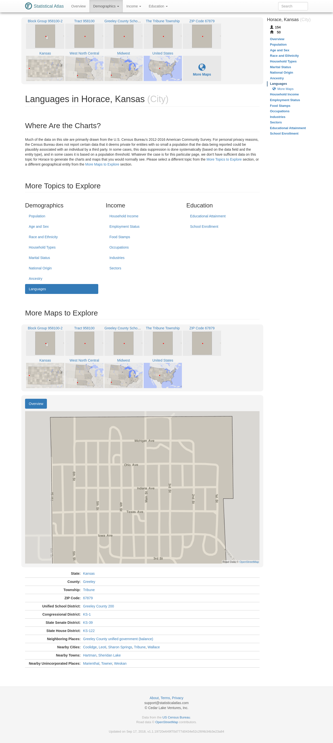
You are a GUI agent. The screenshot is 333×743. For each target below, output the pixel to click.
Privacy (177, 698)
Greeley (89, 582)
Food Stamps (119, 237)
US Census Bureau (176, 717)
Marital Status (39, 258)
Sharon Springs (120, 647)
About (154, 698)
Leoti (102, 647)
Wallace (154, 647)
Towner (106, 663)
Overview (78, 6)
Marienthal (91, 663)
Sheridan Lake (109, 655)
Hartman (90, 655)
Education (158, 6)
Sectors (115, 268)
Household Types (42, 247)
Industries (117, 258)
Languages (37, 289)
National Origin (40, 268)
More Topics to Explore (224, 159)
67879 (88, 598)
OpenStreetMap (166, 722)
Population (37, 216)
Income (134, 6)
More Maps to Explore (102, 164)
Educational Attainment (208, 216)
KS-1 (87, 614)
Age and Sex (39, 227)
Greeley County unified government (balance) (118, 639)
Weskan (120, 663)
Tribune (89, 590)
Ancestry (35, 279)
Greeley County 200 (98, 606)
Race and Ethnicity (43, 237)
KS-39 (88, 623)
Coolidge (90, 647)
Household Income (123, 216)
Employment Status (124, 227)
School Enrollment (204, 227)
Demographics (106, 6)
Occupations (119, 247)
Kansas (89, 573)
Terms (165, 698)
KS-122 (89, 631)
